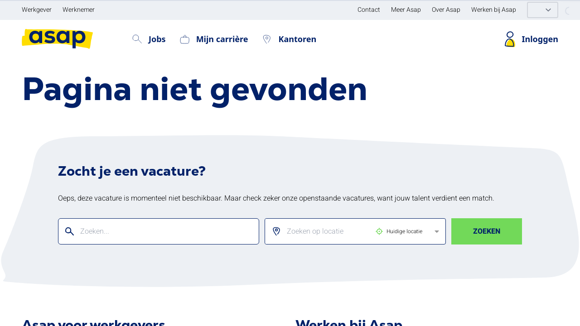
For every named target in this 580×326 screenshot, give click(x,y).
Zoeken (486, 231)
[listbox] (348, 231)
